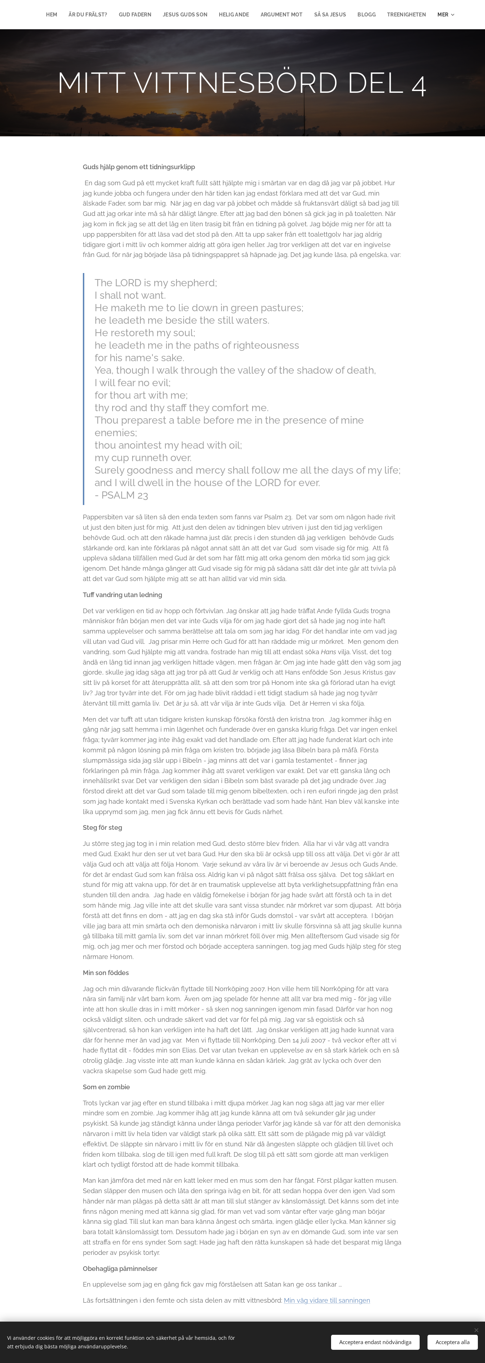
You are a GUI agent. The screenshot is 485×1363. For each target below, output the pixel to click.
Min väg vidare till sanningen (327, 1300)
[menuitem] (93, 15)
